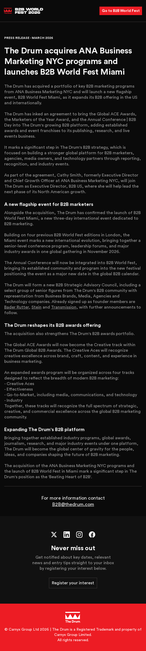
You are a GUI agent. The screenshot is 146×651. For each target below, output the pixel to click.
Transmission (63, 307)
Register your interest (73, 583)
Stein (36, 307)
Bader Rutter (16, 307)
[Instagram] (79, 534)
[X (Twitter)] (54, 534)
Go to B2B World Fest (121, 11)
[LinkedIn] (66, 534)
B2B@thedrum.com (73, 504)
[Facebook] (92, 534)
